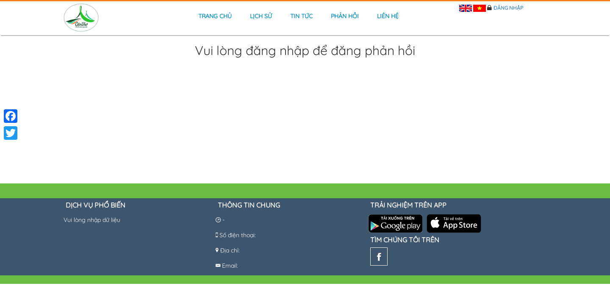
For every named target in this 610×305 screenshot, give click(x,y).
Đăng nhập (508, 8)
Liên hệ (388, 16)
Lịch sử (261, 16)
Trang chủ (215, 16)
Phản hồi (345, 16)
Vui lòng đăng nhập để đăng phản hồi (305, 51)
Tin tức (301, 16)
